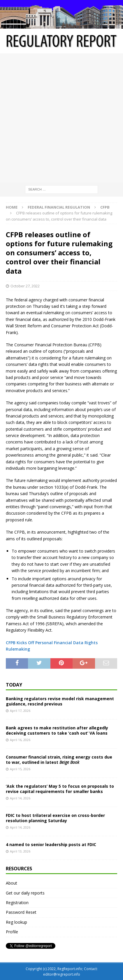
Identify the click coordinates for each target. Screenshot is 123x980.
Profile (12, 931)
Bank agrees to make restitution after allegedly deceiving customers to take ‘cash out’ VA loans (57, 730)
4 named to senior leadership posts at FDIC (51, 844)
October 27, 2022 (25, 286)
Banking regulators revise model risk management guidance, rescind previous (60, 701)
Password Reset (21, 912)
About (11, 883)
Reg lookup (16, 922)
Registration (17, 902)
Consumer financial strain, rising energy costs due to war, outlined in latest (59, 759)
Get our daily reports (25, 893)
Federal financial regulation (59, 207)
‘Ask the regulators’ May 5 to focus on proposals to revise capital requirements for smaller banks (60, 788)
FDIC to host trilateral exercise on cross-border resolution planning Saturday (55, 818)
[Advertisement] (61, 117)
